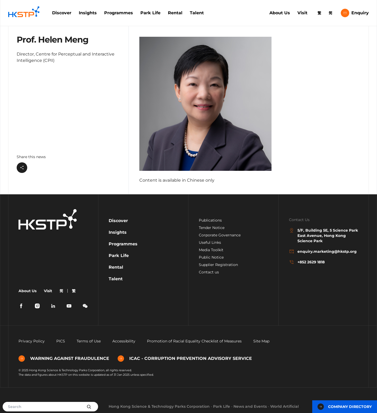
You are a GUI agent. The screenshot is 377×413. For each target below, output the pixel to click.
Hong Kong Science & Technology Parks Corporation (159, 406)
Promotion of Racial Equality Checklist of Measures (194, 341)
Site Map (261, 341)
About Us (279, 12)
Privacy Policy (32, 341)
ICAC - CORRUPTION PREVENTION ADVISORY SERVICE (185, 358)
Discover (61, 12)
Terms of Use (89, 341)
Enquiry (355, 13)
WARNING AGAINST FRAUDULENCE (64, 358)
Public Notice (211, 257)
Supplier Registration (218, 264)
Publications (210, 220)
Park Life (150, 12)
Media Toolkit (211, 249)
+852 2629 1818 (307, 262)
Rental (175, 12)
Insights (88, 12)
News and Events (250, 406)
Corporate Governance (220, 235)
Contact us (209, 272)
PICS (60, 341)
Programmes (118, 12)
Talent (197, 12)
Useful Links (210, 242)
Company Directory (345, 406)
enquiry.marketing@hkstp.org (323, 251)
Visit (302, 12)
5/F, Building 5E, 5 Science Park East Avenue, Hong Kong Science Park (323, 235)
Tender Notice (211, 227)
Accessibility (123, 341)
